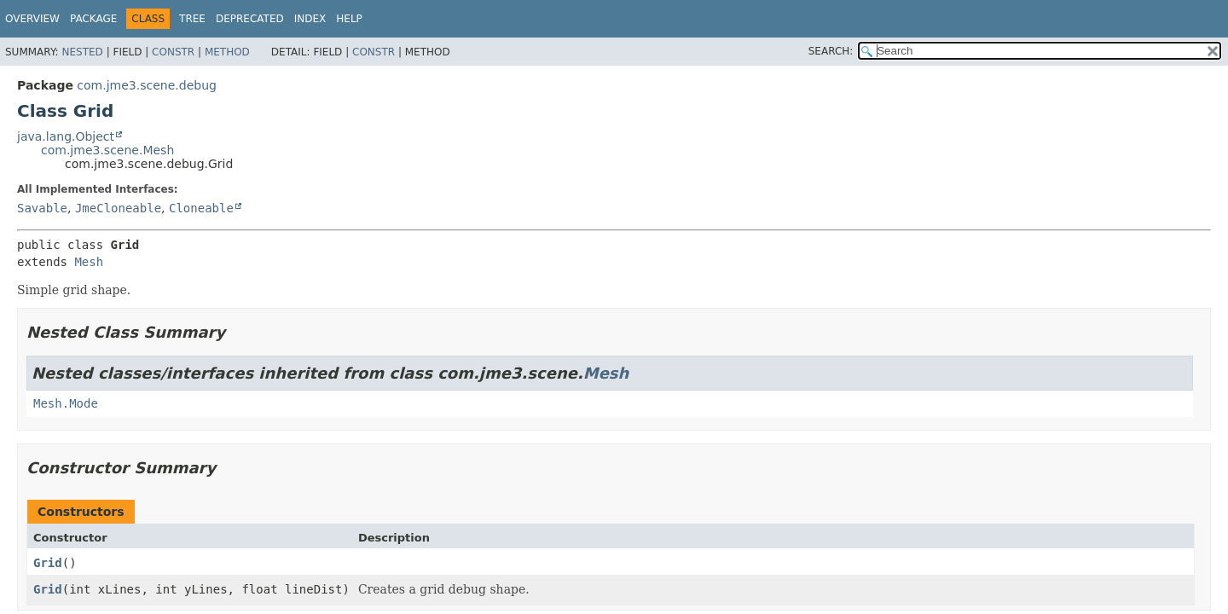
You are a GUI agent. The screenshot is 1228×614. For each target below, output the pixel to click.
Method (227, 52)
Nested (81, 52)
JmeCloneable (118, 208)
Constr (173, 52)
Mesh (88, 262)
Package (93, 19)
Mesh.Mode (65, 403)
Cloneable (201, 208)
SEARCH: (831, 51)
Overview (32, 19)
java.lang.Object (65, 136)
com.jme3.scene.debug (147, 85)
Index (310, 19)
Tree (192, 19)
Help (349, 19)
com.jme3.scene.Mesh (107, 150)
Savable (42, 208)
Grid (47, 563)
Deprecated (250, 19)
